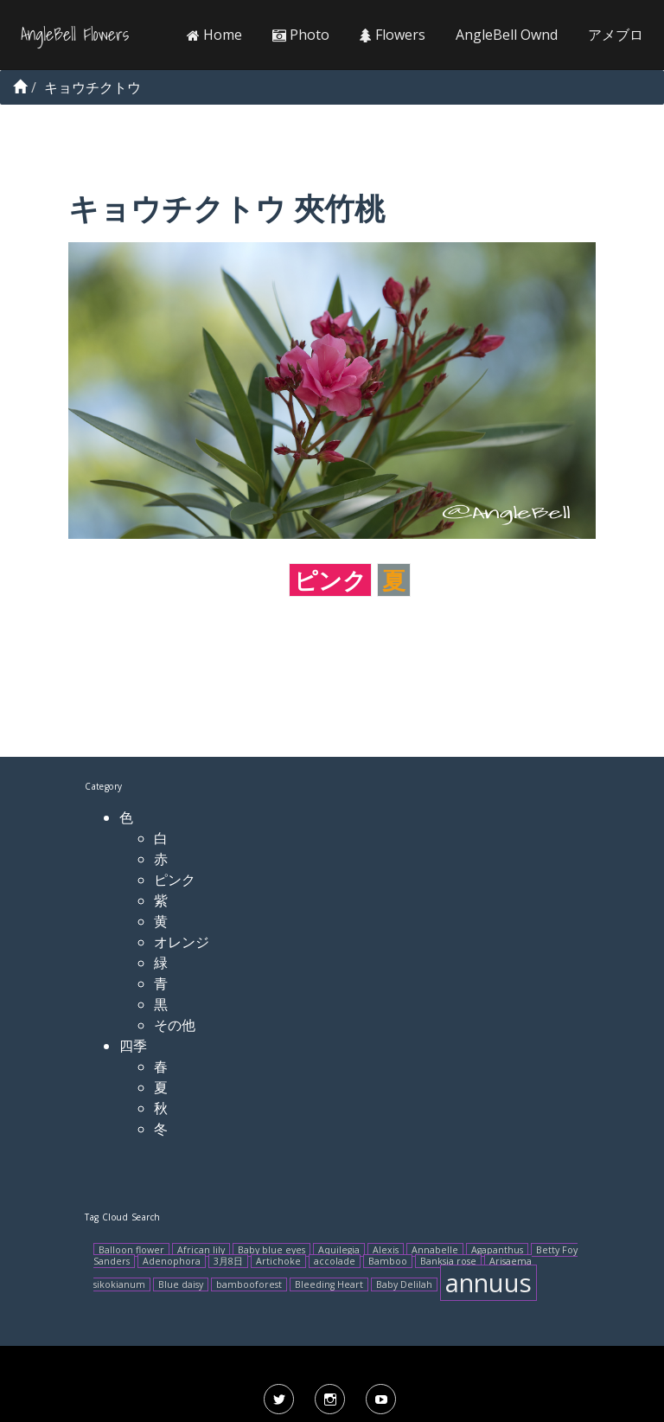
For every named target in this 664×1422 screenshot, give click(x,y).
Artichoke (278, 1261)
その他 (174, 1024)
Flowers (392, 34)
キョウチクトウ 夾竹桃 (226, 208)
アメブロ (615, 34)
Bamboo (387, 1261)
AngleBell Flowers (75, 34)
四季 (133, 1045)
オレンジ (181, 941)
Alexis (386, 1250)
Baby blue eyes (271, 1250)
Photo (300, 34)
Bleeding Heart (329, 1284)
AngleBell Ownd (507, 34)
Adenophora (172, 1261)
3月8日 (228, 1261)
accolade (334, 1261)
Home (214, 34)
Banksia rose (448, 1261)
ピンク (330, 580)
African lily (201, 1250)
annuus (488, 1282)
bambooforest (249, 1284)
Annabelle (435, 1250)
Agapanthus (497, 1250)
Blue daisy (180, 1284)
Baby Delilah (404, 1284)
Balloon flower (131, 1250)
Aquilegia (339, 1250)
